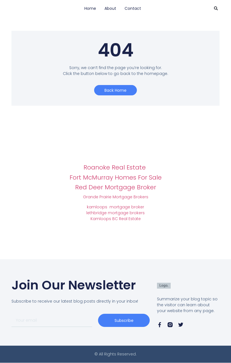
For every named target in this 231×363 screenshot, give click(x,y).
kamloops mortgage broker (115, 207)
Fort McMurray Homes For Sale (116, 177)
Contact (133, 8)
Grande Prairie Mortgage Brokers (115, 197)
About (110, 8)
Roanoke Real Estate (115, 167)
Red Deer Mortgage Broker (115, 187)
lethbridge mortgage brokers (115, 213)
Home (90, 8)
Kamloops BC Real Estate (116, 218)
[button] (216, 8)
